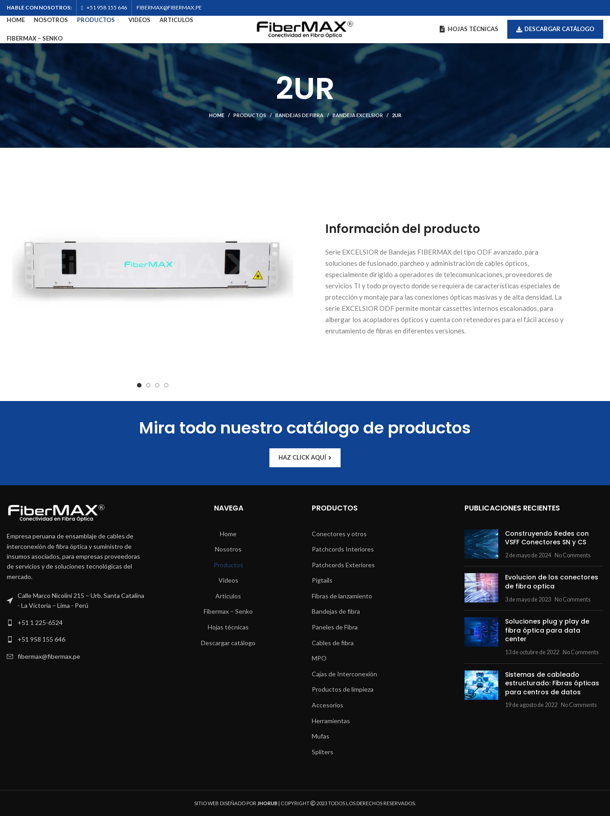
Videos (228, 580)
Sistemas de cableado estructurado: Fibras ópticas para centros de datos (552, 683)
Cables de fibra (333, 643)
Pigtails (322, 580)
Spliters (322, 752)
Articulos (228, 596)
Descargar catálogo (555, 28)
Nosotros (228, 549)
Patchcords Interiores (343, 549)
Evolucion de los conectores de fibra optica (551, 582)
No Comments (573, 555)
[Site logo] (305, 28)
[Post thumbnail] (481, 544)
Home (216, 115)
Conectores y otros (339, 534)
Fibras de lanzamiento (342, 596)
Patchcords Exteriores (343, 565)
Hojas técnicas (228, 627)
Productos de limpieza (342, 689)
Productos (249, 115)
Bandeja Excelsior (357, 115)
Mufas (320, 736)
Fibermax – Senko (228, 611)
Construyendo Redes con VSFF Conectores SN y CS (547, 538)
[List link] (76, 623)
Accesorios (327, 705)
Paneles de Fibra (335, 627)
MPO (319, 658)
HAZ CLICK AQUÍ (305, 457)
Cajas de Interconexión (344, 674)
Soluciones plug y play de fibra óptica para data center (547, 630)
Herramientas (331, 721)
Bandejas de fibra (299, 115)
